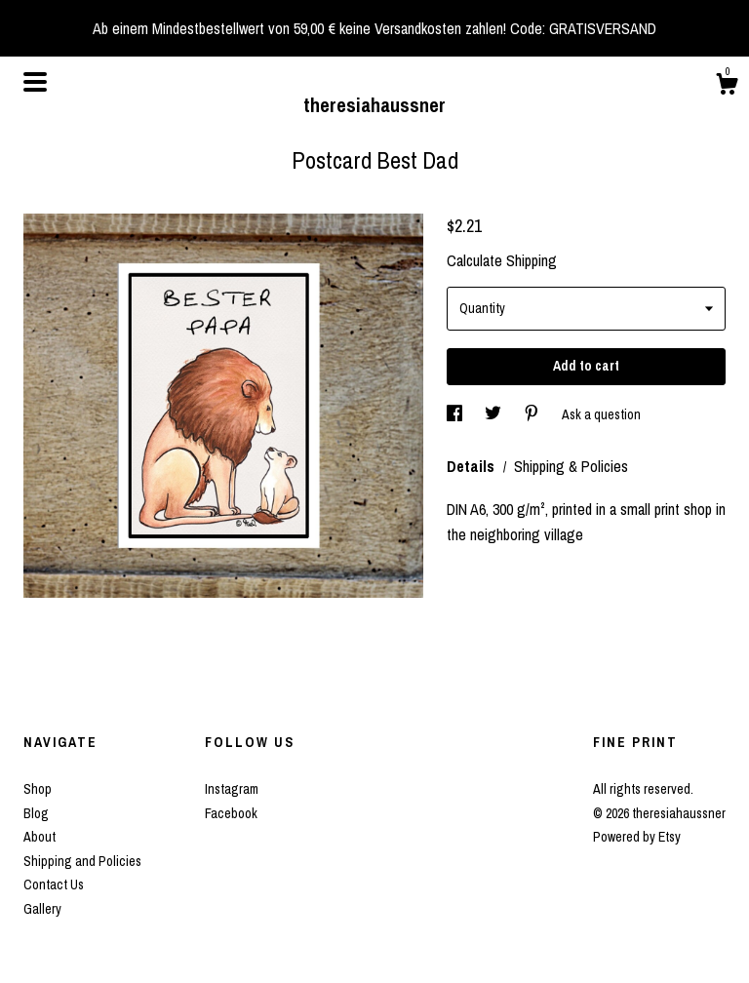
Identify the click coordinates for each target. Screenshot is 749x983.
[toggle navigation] (35, 82)
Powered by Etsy (637, 836)
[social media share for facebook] (456, 414)
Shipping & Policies (571, 466)
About (39, 836)
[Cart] (726, 86)
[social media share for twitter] (494, 414)
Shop (37, 789)
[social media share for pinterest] (533, 414)
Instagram (231, 789)
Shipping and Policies (82, 861)
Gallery (42, 909)
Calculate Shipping (502, 260)
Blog (36, 813)
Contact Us (53, 884)
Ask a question (601, 414)
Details (472, 466)
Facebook (231, 813)
